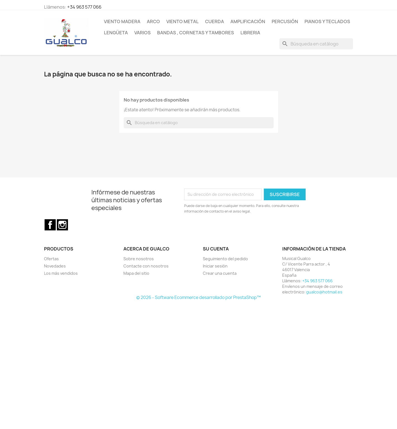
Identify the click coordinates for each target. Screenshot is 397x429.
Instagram (62, 224)
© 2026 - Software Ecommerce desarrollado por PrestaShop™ (198, 297)
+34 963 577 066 (84, 7)
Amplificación (247, 21)
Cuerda (214, 21)
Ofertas (51, 258)
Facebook (50, 224)
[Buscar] (316, 43)
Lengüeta (116, 33)
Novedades (55, 266)
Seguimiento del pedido (225, 258)
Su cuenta (216, 249)
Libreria (250, 33)
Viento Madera (122, 21)
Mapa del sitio (136, 273)
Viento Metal (182, 21)
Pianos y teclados (327, 21)
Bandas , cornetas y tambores (195, 33)
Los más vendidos (61, 273)
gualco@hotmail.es (324, 292)
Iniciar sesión (215, 266)
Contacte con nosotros (146, 266)
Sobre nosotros (138, 258)
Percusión (285, 21)
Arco (153, 21)
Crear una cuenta (220, 273)
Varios (142, 33)
